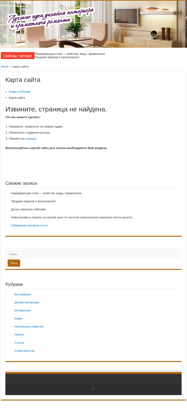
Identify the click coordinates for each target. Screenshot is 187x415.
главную (30, 138)
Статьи (19, 342)
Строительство (24, 350)
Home (5, 66)
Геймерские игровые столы (29, 225)
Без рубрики (22, 294)
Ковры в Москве (19, 91)
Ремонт (19, 334)
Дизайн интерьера (26, 302)
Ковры (18, 318)
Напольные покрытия (28, 326)
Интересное (22, 310)
